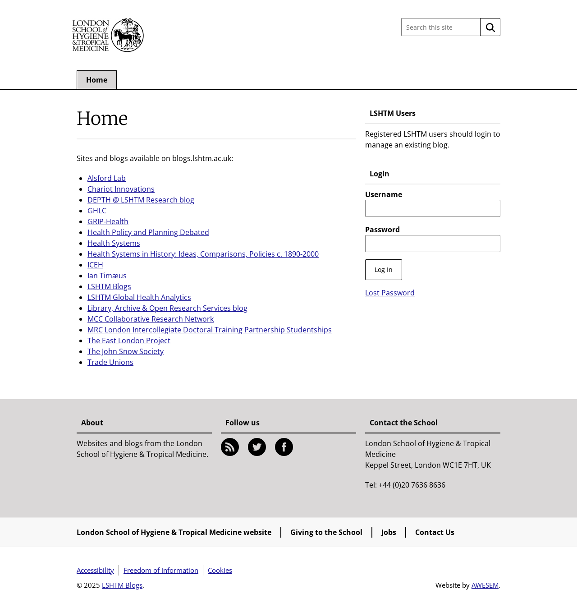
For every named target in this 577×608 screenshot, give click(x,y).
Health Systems (113, 243)
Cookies (220, 570)
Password (382, 230)
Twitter (257, 447)
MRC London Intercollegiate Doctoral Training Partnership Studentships (209, 330)
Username (383, 194)
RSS (230, 447)
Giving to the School (326, 532)
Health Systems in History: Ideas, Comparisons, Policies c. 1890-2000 (203, 254)
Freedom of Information (161, 570)
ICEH (95, 265)
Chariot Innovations (121, 189)
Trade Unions (110, 362)
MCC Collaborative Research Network (150, 319)
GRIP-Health (107, 221)
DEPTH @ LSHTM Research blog (140, 200)
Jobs (388, 532)
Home (96, 80)
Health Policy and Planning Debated (148, 232)
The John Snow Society (125, 351)
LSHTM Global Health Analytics (139, 297)
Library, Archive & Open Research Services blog (167, 308)
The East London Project (128, 340)
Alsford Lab (106, 178)
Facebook (284, 447)
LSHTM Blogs (109, 286)
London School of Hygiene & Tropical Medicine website (174, 532)
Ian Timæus (107, 276)
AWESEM (485, 585)
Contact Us (434, 532)
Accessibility (95, 570)
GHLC (96, 211)
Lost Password (390, 293)
